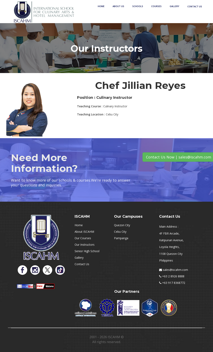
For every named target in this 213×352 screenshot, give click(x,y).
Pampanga (121, 238)
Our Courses (83, 238)
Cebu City (120, 232)
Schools (137, 6)
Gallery (174, 6)
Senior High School (87, 251)
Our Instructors (85, 245)
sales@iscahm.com (175, 270)
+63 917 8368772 (173, 283)
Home (101, 6)
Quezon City (122, 225)
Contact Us (194, 6)
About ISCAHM (84, 232)
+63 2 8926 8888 (173, 276)
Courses (156, 6)
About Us (118, 6)
